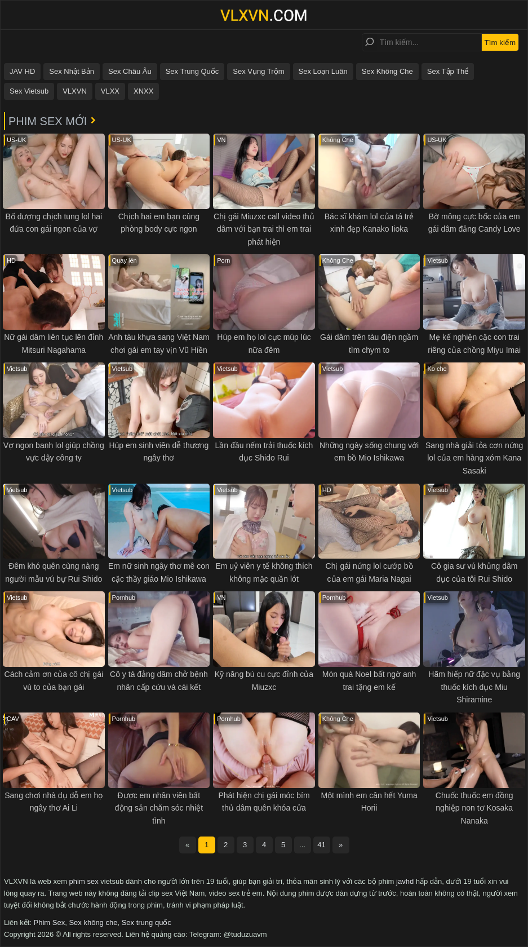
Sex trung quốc (146, 922)
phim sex (84, 881)
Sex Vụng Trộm (258, 71)
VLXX (110, 91)
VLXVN (75, 91)
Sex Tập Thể (448, 71)
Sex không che (93, 922)
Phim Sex (49, 922)
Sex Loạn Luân (323, 71)
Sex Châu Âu (130, 71)
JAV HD (22, 71)
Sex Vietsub (29, 91)
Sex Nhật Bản (71, 71)
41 (321, 844)
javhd (405, 881)
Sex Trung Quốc (192, 71)
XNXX (143, 91)
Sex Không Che (387, 71)
